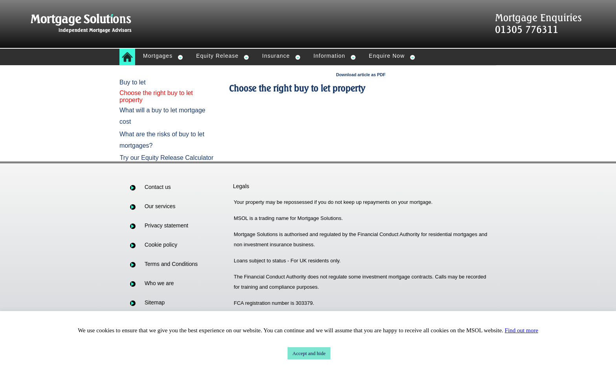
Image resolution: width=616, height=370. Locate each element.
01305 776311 (526, 29)
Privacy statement (166, 225)
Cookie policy (161, 245)
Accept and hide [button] (308, 353)
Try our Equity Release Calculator (167, 157)
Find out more (521, 330)
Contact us (158, 187)
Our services (160, 206)
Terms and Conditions (171, 264)
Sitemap (155, 302)
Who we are (159, 283)
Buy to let (132, 82)
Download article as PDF (360, 74)
